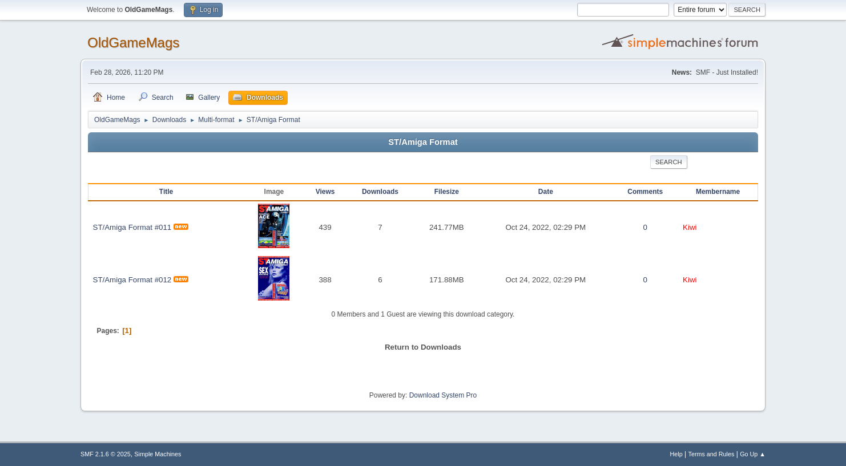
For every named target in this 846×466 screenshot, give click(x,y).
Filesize (446, 192)
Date (545, 192)
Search (668, 162)
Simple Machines (157, 454)
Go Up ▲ (753, 454)
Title (166, 192)
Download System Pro (443, 395)
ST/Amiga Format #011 (132, 227)
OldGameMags (133, 42)
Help (676, 454)
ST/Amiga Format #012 (132, 279)
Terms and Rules (711, 454)
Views (325, 192)
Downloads (380, 192)
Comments (645, 192)
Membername (718, 192)
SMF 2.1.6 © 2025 (105, 454)
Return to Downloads (423, 347)
